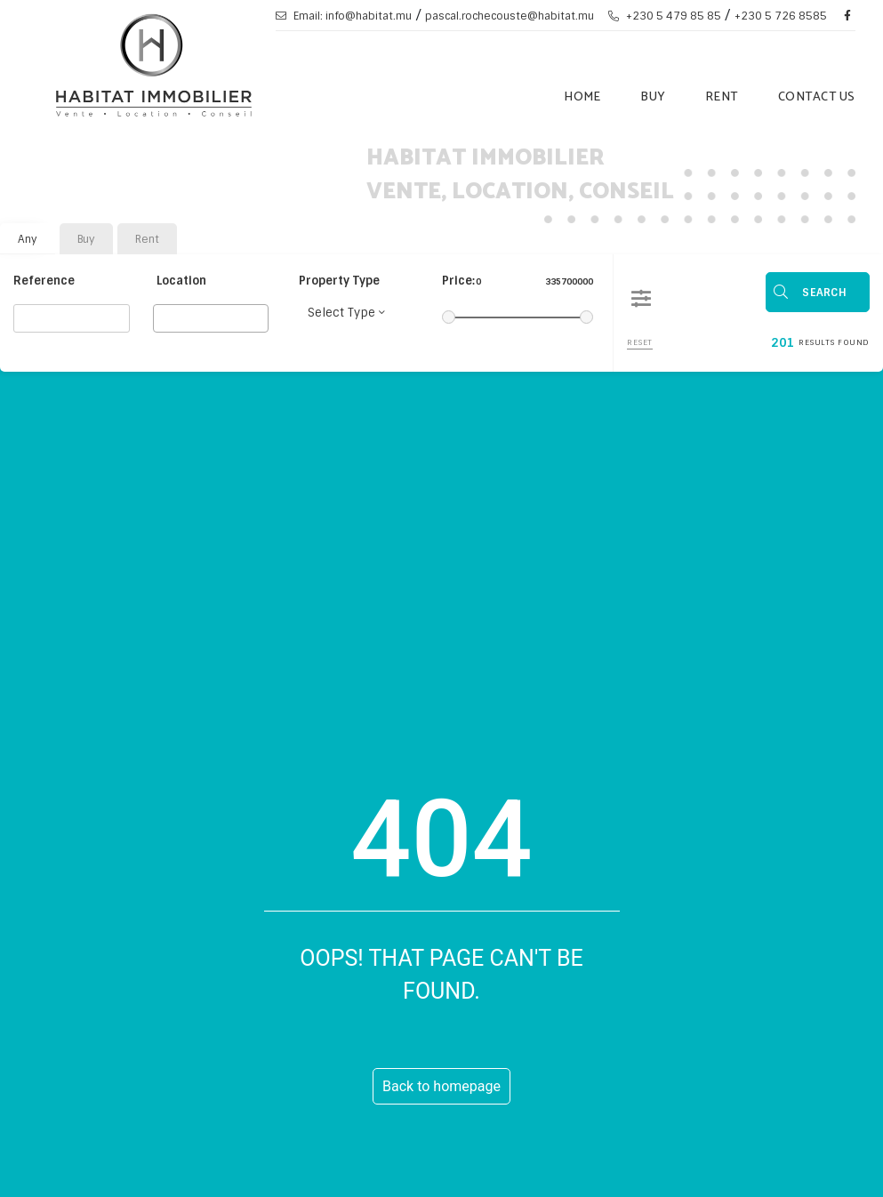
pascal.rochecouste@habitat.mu (509, 16)
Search (824, 292)
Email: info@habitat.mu (344, 16)
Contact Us (816, 97)
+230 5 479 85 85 (664, 16)
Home (582, 97)
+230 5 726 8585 (780, 16)
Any (27, 239)
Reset (640, 342)
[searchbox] (163, 317)
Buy (652, 97)
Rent (721, 97)
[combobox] (211, 318)
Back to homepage (441, 1086)
